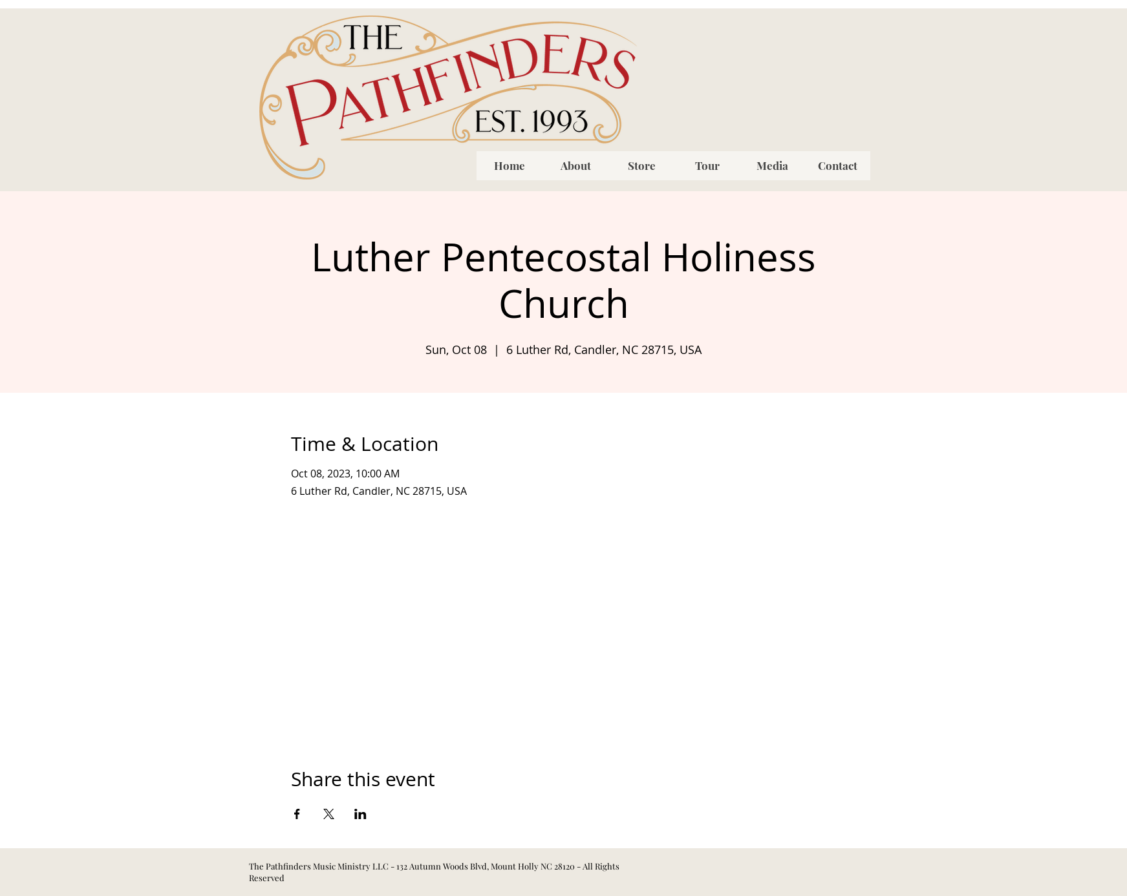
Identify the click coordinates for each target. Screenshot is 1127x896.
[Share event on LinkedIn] (360, 814)
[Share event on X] (329, 814)
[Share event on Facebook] (297, 814)
